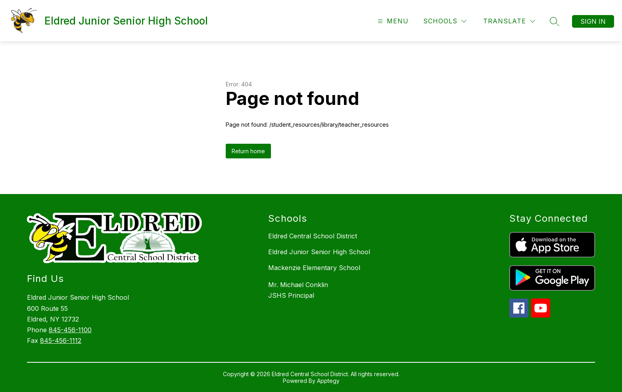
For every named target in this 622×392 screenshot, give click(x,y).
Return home (248, 151)
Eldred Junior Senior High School (319, 252)
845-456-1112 (60, 340)
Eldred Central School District (312, 236)
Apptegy (328, 380)
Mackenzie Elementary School (314, 268)
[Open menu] (392, 21)
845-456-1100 (70, 330)
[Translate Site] (509, 21)
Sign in (593, 21)
